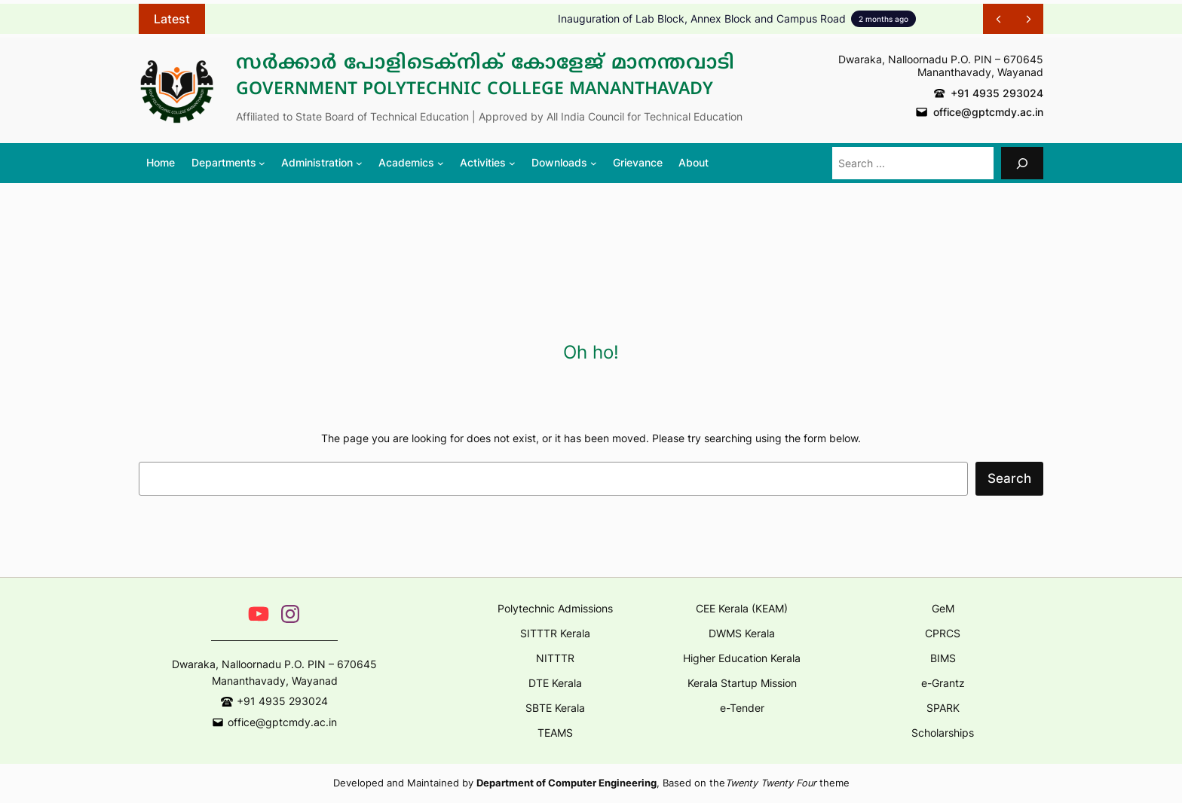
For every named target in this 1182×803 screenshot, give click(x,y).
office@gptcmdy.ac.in (988, 111)
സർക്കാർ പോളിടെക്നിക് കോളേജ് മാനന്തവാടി (485, 64)
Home (160, 162)
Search (1009, 478)
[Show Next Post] (1028, 19)
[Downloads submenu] (563, 163)
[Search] (1022, 163)
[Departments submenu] (228, 163)
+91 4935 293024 (997, 93)
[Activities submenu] (487, 163)
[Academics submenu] (410, 163)
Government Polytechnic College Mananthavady (474, 90)
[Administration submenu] (321, 163)
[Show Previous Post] (998, 19)
